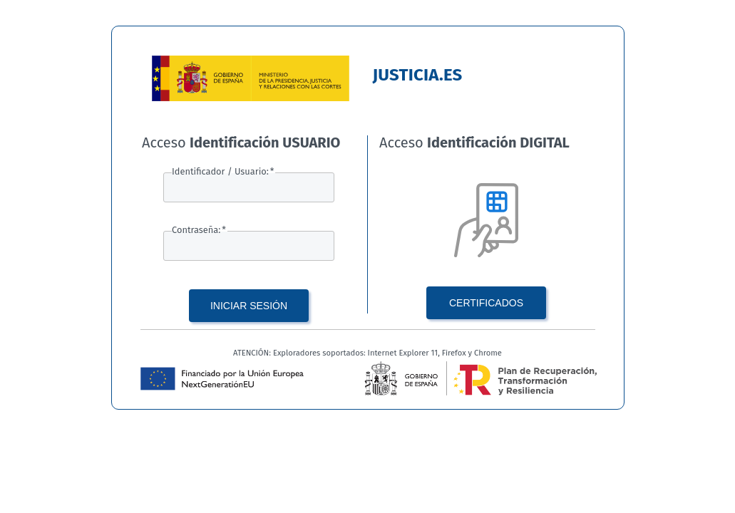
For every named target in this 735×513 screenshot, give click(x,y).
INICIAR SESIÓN (248, 305)
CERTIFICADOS (486, 303)
